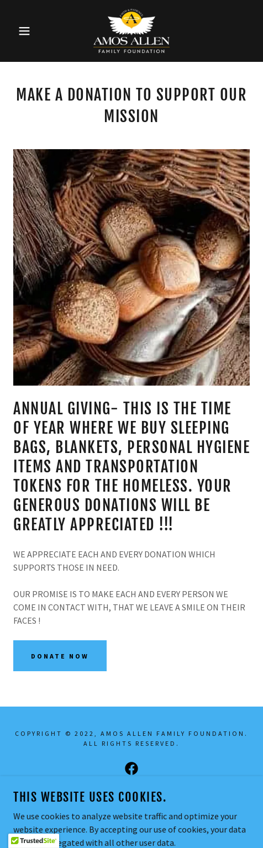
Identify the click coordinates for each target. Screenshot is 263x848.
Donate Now (60, 656)
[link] (131, 31)
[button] (19, 31)
